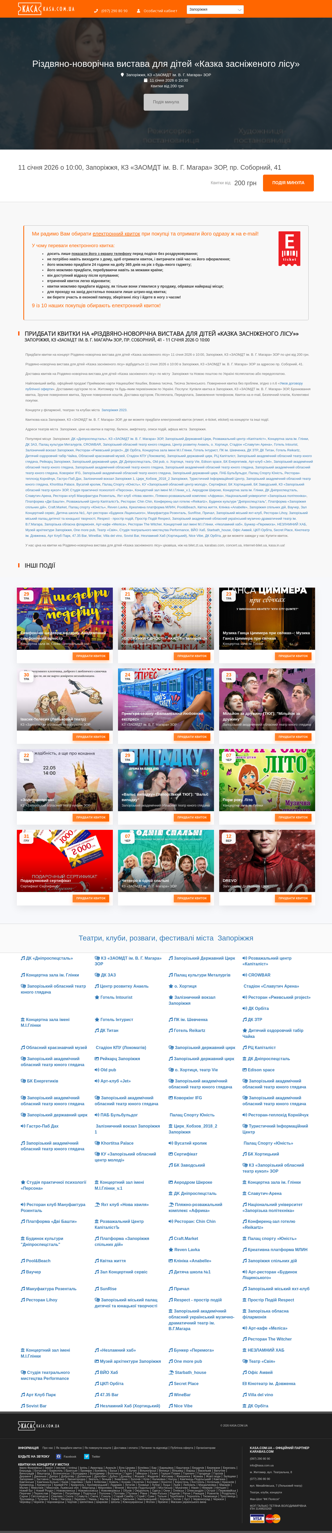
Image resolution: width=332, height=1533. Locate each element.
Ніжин (195, 1487)
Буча (123, 1470)
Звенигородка (76, 1479)
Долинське (84, 1476)
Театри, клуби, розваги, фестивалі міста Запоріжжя (166, 938)
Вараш (190, 1470)
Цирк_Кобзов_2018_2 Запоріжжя (161, 479)
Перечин (25, 1493)
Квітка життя (207, 507)
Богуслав (40, 1470)
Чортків (72, 1502)
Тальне (162, 1496)
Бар (153, 1467)
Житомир (167, 1476)
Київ (88, 1482)
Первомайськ (227, 1490)
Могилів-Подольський (141, 1487)
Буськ (113, 1470)
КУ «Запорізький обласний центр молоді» (174, 484)
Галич (154, 1473)
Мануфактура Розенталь (166, 513)
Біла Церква (127, 1467)
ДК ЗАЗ (31, 444)
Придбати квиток (91, 656)
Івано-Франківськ (30, 1467)
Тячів (54, 1499)
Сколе (69, 1496)
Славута (82, 1496)
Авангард (96, 1467)
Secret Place (283, 530)
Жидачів (152, 1476)
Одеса (156, 1490)
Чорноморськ (55, 1502)
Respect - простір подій (115, 518)
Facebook (66, 1456)
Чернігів (38, 1502)
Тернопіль (193, 1496)
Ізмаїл (49, 1467)
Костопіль (198, 1482)
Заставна (42, 1479)
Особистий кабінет (157, 10)
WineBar (94, 536)
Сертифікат (217, 484)
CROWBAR (92, 444)
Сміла (94, 1496)
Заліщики (229, 1476)
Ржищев (198, 1493)
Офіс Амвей (242, 530)
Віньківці (177, 1470)
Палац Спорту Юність (265, 473)
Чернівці (25, 1502)
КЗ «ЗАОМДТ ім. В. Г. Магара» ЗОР (136, 439)
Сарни (23, 1496)
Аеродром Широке (206, 490)
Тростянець (228, 1496)
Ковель (114, 1482)
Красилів (228, 1482)
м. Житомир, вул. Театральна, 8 (271, 1472)
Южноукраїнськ (133, 1502)
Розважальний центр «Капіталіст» (239, 439)
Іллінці (72, 1467)
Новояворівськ (110, 1490)
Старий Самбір (124, 1496)
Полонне (105, 1493)
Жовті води (213, 1476)
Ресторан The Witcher (145, 524)
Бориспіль (56, 1470)
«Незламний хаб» (229, 524)
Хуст (187, 1499)
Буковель (101, 1470)
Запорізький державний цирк (189, 456)
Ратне (186, 1493)
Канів (64, 1482)
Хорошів (165, 1499)
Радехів (175, 1493)
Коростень (182, 1482)
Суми (150, 1496)
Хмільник (128, 1499)
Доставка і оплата (126, 1447)
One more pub (84, 530)
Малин (23, 1487)
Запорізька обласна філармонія (69, 524)
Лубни (156, 1485)
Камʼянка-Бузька (48, 1482)
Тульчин (42, 1499)
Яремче (163, 1502)
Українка (80, 1499)
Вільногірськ (148, 1470)
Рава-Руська (158, 1493)
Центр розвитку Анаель (190, 444)
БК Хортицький (240, 484)
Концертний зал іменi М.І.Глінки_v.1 (162, 490)
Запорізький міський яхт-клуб (239, 513)
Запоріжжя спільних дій (267, 507)
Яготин (150, 1502)
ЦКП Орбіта (262, 530)
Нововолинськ (65, 1490)
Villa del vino (112, 536)
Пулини (132, 1493)
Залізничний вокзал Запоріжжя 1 (108, 479)
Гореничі (189, 1473)
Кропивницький (97, 1485)
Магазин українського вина (188, 1502)
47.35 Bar (79, 536)
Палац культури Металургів (60, 444)
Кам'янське (26, 1482)
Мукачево (181, 1487)
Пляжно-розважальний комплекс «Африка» (189, 496)
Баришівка (167, 1467)
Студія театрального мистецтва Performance (154, 530)
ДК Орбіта (133, 450)
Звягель (93, 1479)
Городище (204, 1473)
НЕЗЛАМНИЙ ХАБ (291, 524)
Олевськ (178, 1490)
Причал (208, 513)
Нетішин (221, 1487)
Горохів (218, 1473)
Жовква (198, 1476)
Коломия (152, 1482)
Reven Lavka (117, 507)
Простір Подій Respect (152, 518)
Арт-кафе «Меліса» (111, 524)
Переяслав (41, 1493)
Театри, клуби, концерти (266, 1492)
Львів (176, 1485)
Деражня (25, 1476)
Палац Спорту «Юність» (121, 484)
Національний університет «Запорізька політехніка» (265, 496)
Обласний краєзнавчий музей (102, 456)
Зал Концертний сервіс (121, 1272)
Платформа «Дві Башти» (45, 501)
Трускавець (26, 1499)
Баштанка (182, 1467)
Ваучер (293, 507)
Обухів (127, 1490)
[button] (215, 9)
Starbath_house (219, 530)
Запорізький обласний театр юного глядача (137, 444)
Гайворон (141, 1473)
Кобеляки (100, 1482)
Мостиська (165, 1487)
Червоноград (201, 1499)
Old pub (159, 462)
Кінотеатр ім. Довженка (269, 1383)
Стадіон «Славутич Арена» (251, 444)
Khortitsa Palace (62, 484)
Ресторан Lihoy (275, 513)
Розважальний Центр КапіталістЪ (92, 501)
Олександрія (195, 1490)
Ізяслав (61, 1467)
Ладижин (116, 1485)
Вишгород (43, 1473)
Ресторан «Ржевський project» (99, 450)
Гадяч (128, 1473)
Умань (92, 1499)
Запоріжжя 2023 (114, 410)
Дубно (113, 1476)
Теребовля (177, 1496)
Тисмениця (210, 1496)
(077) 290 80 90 (260, 1479)
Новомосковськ (88, 1490)
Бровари (86, 1470)
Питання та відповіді (154, 1447)
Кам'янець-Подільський (195, 1479)
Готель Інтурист (205, 450)
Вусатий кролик (88, 484)
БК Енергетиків (235, 462)
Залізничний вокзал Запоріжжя (49, 450)
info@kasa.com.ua (262, 1465)
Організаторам (206, 1447)
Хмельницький (146, 1499)
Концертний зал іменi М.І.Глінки (188, 524)
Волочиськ (115, 1473)
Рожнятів (213, 1493)
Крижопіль (78, 1485)
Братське (72, 1470)
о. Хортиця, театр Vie (183, 462)
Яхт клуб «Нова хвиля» (135, 496)
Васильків (204, 1470)
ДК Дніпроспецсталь (135, 462)
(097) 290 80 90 (111, 10)
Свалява (57, 1496)
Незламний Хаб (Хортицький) (164, 536)
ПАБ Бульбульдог (233, 473)
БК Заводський (265, 484)
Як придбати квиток (69, 1447)
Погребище (72, 1493)
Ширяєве (102, 1502)
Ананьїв (111, 1467)
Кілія (146, 1479)
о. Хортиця (219, 444)
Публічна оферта (181, 1447)
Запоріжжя (26, 1479)
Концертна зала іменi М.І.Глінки (167, 450)
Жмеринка (183, 1476)
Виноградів (26, 1473)
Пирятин (56, 1493)
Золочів (135, 1479)
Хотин (177, 1499)
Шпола (115, 1502)
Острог (211, 1490)
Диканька (40, 1476)
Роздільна (228, 1493)
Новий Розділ (44, 1490)
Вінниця (164, 1470)
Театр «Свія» (107, 530)
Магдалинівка (207, 1485)
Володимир (97, 1473)
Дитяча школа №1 (70, 513)
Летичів (130, 1485)
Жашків (139, 1476)
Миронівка (105, 1487)
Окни (166, 1490)
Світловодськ (40, 1496)
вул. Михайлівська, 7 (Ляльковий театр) (276, 1485)
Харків (115, 1499)
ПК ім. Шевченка (232, 450)
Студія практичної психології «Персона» (101, 490)
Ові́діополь (142, 1490)
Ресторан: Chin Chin (136, 501)
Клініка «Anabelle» (233, 507)
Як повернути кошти (98, 1447)
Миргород (88, 1487)
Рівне (143, 1493)
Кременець (26, 1485)
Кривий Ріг (61, 1485)
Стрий (140, 1496)
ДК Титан (267, 450)
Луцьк (166, 1485)
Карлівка (77, 1482)
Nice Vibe (196, 536)
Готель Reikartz (288, 450)
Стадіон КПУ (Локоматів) (146, 456)
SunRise (194, 513)
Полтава (119, 1493)
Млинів (119, 1487)
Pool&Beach (186, 507)
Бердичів (198, 1467)
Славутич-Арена (38, 496)
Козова (125, 1482)
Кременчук (44, 1485)
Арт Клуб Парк (59, 536)
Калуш (172, 1479)
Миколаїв (37, 1487)
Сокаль (106, 1496)
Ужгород (65, 1499)
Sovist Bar (131, 536)
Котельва (213, 1482)
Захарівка (57, 1479)
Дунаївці (126, 1476)
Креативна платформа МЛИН (152, 507)
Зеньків (106, 1479)
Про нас (48, 1447)
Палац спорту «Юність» (87, 507)
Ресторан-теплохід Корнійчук (276, 1115)
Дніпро (53, 1476)
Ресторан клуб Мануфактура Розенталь (84, 496)
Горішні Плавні (170, 1473)
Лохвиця (143, 1485)
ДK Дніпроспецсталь (281, 490)
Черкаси (218, 1499)
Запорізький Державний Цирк (188, 439)
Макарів (224, 1485)
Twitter (92, 1456)
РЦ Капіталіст (224, 456)
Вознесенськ (61, 1473)
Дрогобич (100, 1476)
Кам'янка (219, 1479)
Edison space (211, 462)
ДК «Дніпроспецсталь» (89, 439)
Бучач (133, 1470)
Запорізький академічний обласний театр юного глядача (119, 467)
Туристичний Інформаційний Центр (216, 479)
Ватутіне (219, 1470)
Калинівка (158, 1479)
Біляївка (143, 1467)
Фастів (104, 1499)
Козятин (139, 1482)
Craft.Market (57, 507)
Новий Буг (26, 1490)
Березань (229, 1467)
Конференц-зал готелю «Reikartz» (180, 501)
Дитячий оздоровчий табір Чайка (51, 456)
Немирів (207, 1487)
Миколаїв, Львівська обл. (62, 1487)
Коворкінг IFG (70, 473)
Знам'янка (121, 1479)
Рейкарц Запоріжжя (55, 462)
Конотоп (166, 1482)
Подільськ (89, 1493)
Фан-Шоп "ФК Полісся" (265, 1499)
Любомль (189, 1485)
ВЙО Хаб (198, 530)
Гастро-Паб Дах (69, 479)
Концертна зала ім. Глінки (288, 439)
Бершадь (25, 1470)
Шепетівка (86, 1502)
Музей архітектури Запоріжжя (48, 530)
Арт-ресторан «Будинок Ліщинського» (116, 513)
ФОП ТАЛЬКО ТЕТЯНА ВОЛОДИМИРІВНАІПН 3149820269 (278, 1507)
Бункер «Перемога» (259, 524)
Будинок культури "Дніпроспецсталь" (237, 501)
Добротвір (67, 1476)
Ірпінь (83, 1467)
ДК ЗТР (252, 450)
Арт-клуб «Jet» (260, 462)
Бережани (213, 1467)
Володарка (80, 1473)
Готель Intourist (285, 444)
